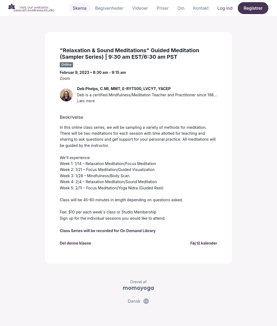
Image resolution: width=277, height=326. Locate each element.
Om (180, 8)
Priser (163, 8)
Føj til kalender (203, 243)
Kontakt (201, 8)
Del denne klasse (75, 243)
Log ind (224, 8)
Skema (80, 8)
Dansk (138, 301)
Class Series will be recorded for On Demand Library (108, 230)
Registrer (253, 8)
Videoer (140, 8)
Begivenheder (109, 8)
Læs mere (86, 100)
